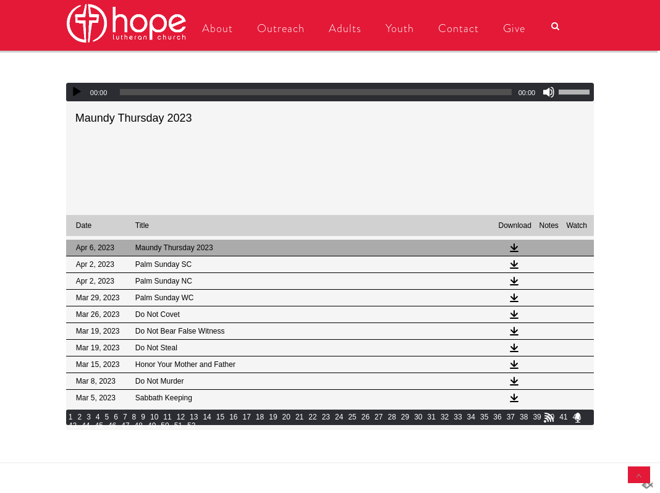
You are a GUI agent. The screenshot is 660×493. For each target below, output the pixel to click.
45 (99, 425)
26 (366, 417)
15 (220, 417)
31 (432, 417)
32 (445, 417)
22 (312, 417)
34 (471, 417)
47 (125, 425)
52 (191, 425)
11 (167, 417)
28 (391, 417)
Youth (396, 28)
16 (233, 417)
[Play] (76, 92)
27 (378, 417)
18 (260, 417)
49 (152, 425)
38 (524, 417)
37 (511, 417)
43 (73, 425)
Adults (341, 28)
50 (165, 425)
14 (207, 417)
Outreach (277, 28)
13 (194, 417)
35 (484, 417)
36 (497, 417)
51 (178, 425)
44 (86, 425)
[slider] (315, 92)
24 (339, 417)
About (213, 28)
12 (181, 417)
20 (286, 417)
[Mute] (549, 92)
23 (326, 417)
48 (139, 425)
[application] (330, 92)
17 (247, 417)
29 (405, 417)
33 (458, 417)
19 (273, 417)
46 (112, 425)
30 (418, 417)
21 (299, 417)
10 (154, 417)
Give (510, 28)
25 (352, 417)
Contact (454, 28)
